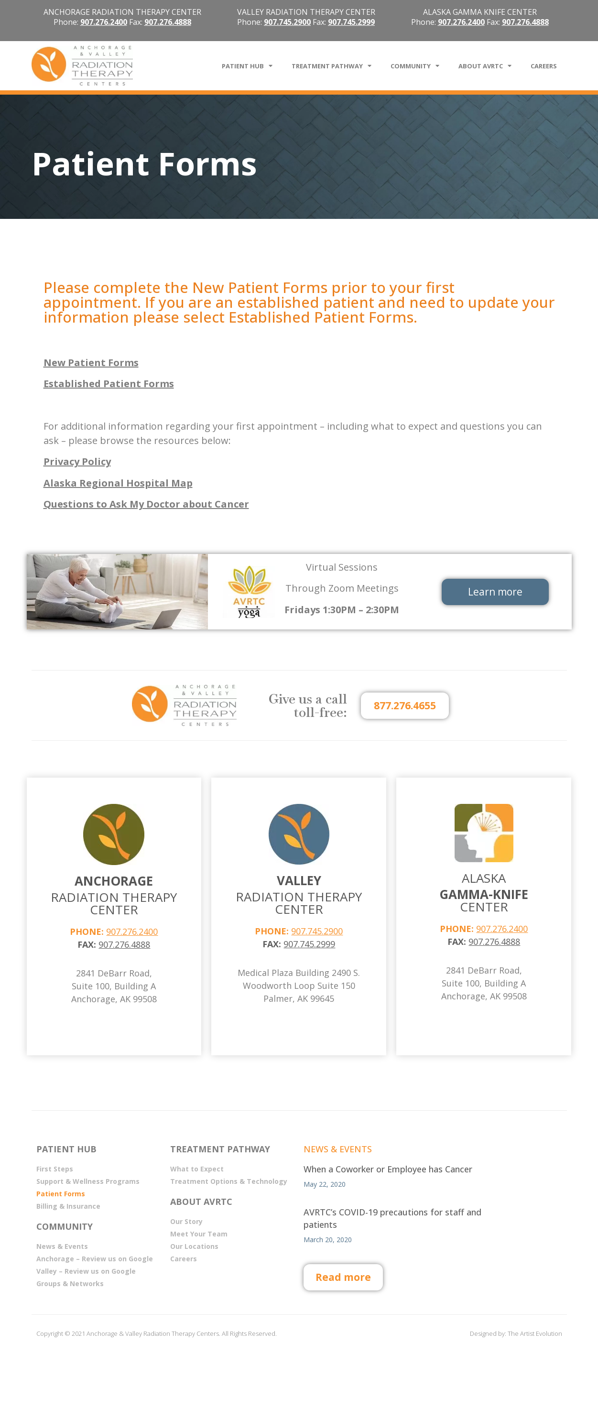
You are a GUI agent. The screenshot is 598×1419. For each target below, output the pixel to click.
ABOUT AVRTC (484, 66)
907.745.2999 (351, 22)
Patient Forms (60, 1193)
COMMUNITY (415, 66)
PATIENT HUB (247, 66)
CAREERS (544, 66)
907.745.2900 (317, 931)
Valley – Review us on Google (86, 1271)
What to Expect (197, 1168)
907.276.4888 (167, 22)
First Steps (54, 1168)
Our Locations (194, 1246)
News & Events (62, 1246)
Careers (183, 1258)
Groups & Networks (70, 1283)
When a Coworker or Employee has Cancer (388, 1169)
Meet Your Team (199, 1233)
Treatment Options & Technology (228, 1181)
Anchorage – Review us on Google (94, 1258)
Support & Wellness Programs (88, 1181)
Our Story (186, 1221)
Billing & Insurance (68, 1206)
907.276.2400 (132, 931)
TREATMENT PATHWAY (331, 66)
